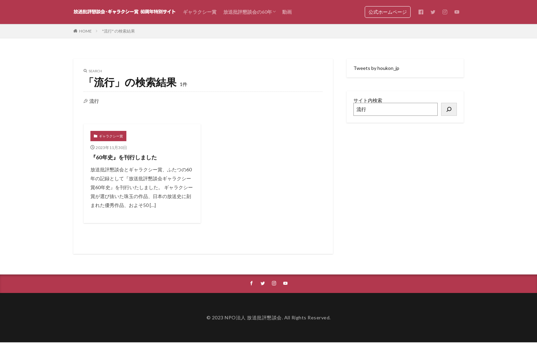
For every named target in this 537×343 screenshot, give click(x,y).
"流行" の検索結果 (118, 31)
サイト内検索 (367, 100)
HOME (85, 31)
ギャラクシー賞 (199, 12)
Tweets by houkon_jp (376, 68)
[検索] (449, 109)
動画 (287, 12)
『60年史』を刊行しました (127, 157)
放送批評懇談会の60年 (247, 12)
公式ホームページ (388, 12)
